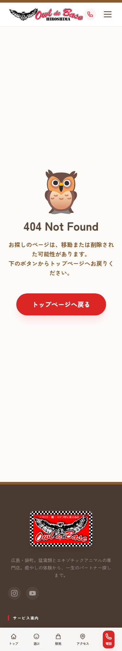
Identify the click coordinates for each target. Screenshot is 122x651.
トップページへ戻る (61, 304)
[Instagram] (14, 593)
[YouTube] (32, 593)
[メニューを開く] (107, 14)
